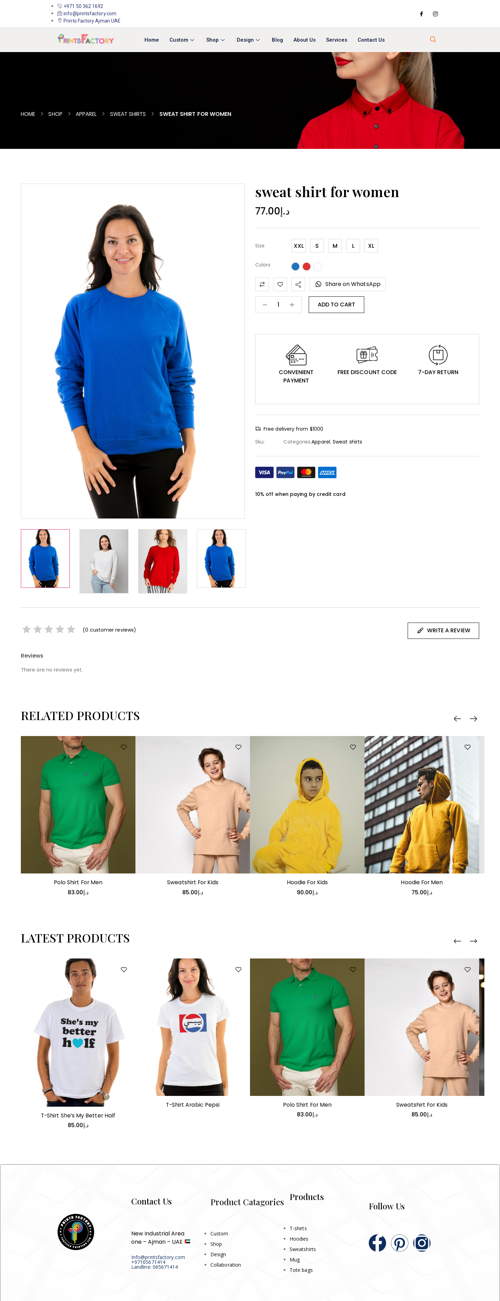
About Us (304, 40)
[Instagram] (435, 14)
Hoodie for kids (307, 881)
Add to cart (336, 305)
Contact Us (371, 40)
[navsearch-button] (433, 40)
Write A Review (443, 630)
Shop (216, 40)
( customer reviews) (110, 629)
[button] (296, 355)
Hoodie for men (421, 881)
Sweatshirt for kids (193, 881)
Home (151, 40)
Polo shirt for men (78, 881)
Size (260, 245)
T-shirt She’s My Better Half (78, 1114)
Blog (277, 40)
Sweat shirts (135, 114)
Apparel (91, 114)
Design (249, 40)
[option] (45, 558)
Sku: (260, 441)
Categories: (297, 441)
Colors (262, 264)
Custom (182, 40)
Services (336, 40)
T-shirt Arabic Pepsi (192, 1104)
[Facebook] (421, 14)
